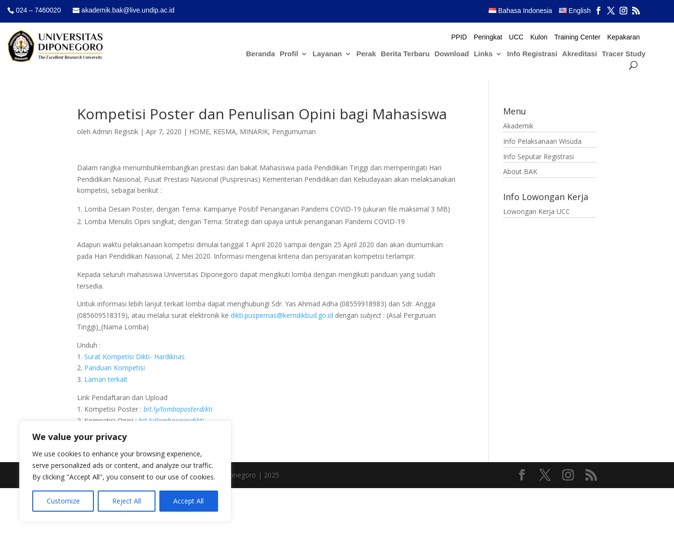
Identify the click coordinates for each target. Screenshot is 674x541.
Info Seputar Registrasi (538, 156)
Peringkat (488, 37)
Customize (63, 500)
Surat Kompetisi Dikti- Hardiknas (134, 356)
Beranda (260, 54)
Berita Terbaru (405, 54)
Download (452, 54)
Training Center (577, 37)
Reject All (126, 500)
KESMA (224, 131)
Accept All (188, 500)
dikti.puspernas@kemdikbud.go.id (282, 315)
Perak (366, 54)
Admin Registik (115, 131)
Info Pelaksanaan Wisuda (542, 141)
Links (483, 54)
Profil (289, 54)
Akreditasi (579, 54)
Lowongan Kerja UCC (536, 211)
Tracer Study (624, 54)
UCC (516, 37)
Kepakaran (623, 37)
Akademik (518, 125)
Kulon (538, 37)
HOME (199, 131)
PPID (459, 37)
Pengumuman (294, 131)
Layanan (327, 54)
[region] (125, 471)
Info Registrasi (532, 54)
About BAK (520, 171)
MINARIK (254, 131)
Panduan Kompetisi (114, 367)
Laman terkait (106, 379)
